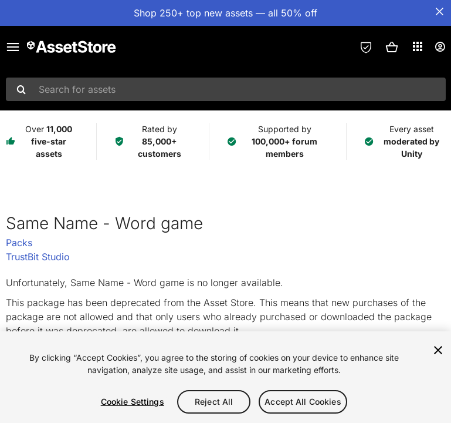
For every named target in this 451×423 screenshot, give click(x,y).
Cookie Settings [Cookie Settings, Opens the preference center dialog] (132, 402)
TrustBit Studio (38, 257)
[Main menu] (13, 47)
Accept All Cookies (303, 402)
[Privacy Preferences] (366, 47)
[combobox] (226, 89)
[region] (225, 377)
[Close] (438, 350)
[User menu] (440, 47)
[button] (392, 47)
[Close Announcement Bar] (439, 12)
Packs (19, 243)
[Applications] (418, 46)
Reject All (214, 402)
